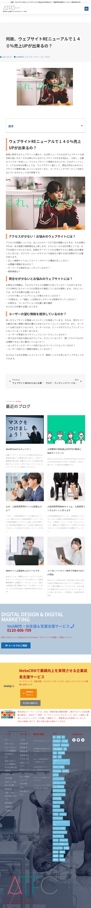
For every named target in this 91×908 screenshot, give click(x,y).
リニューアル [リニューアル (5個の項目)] (58, 848)
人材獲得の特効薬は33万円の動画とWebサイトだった (41, 751)
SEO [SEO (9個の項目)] (55, 753)
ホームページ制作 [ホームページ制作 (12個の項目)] (59, 828)
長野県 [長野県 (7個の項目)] (62, 860)
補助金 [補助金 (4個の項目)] (62, 852)
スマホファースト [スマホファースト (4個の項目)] (59, 794)
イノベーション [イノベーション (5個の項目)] (58, 779)
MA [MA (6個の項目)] (65, 749)
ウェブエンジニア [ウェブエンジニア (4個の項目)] (59, 783)
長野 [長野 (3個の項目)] (61, 856)
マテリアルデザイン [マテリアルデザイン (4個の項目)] (60, 832)
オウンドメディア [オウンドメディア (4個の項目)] (59, 790)
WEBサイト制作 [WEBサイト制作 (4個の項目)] (59, 767)
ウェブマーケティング (34, 56)
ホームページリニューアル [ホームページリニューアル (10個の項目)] (61, 823)
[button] (86, 8)
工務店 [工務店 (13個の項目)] (66, 848)
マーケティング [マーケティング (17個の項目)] (58, 836)
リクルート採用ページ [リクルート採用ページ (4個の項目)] (61, 844)
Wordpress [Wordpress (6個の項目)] (57, 771)
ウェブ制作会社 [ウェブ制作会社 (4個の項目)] (58, 787)
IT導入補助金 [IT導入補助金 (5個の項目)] (58, 749)
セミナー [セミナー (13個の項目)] (56, 806)
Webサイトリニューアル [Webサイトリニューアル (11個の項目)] (61, 762)
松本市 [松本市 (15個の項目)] (56, 852)
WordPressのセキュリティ (18, 449)
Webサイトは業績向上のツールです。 (24, 570)
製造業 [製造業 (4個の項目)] (56, 856)
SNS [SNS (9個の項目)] (55, 757)
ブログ (47, 56)
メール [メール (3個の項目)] (56, 840)
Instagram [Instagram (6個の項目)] (65, 745)
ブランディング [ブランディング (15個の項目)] (58, 810)
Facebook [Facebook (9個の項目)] (57, 741)
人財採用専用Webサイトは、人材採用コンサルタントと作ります (41, 769)
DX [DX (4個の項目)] (63, 737)
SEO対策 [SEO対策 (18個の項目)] (61, 753)
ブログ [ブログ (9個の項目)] (56, 814)
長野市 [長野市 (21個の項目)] (56, 860)
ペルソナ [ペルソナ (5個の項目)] (63, 814)
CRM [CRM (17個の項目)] (58, 737)
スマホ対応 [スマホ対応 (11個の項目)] (57, 798)
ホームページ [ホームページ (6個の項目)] (58, 818)
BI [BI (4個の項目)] (54, 737)
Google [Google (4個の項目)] (64, 741)
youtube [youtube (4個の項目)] (65, 771)
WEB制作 (20, 56)
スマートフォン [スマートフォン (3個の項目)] (58, 802)
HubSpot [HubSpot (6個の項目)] (56, 745)
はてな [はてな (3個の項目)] (56, 775)
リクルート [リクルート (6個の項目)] (63, 840)
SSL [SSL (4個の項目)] (59, 757)
